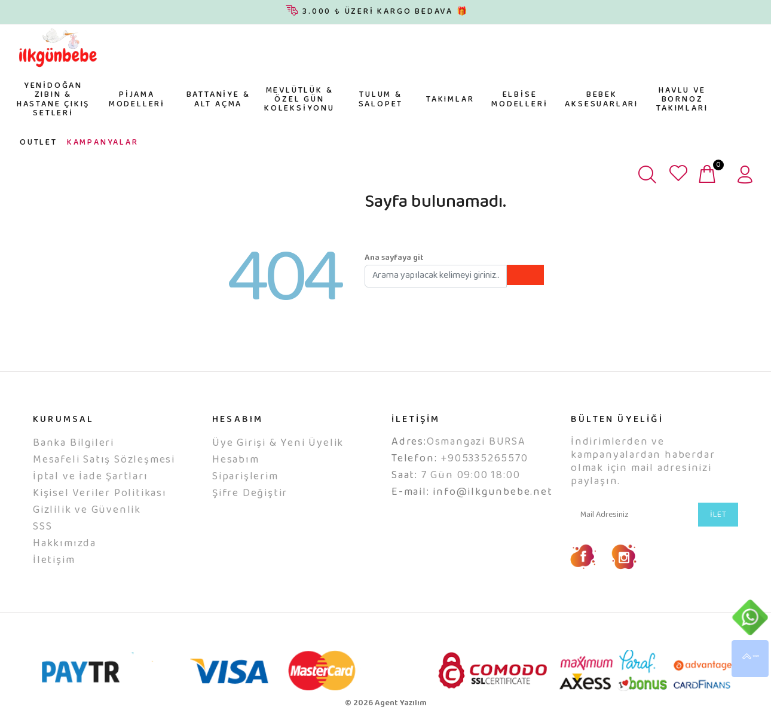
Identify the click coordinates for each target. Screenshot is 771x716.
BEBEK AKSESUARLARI (601, 99)
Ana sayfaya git (394, 258)
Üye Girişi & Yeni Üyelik (278, 443)
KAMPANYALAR (103, 143)
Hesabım (235, 460)
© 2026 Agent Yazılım (386, 703)
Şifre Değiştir (249, 493)
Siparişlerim (245, 477)
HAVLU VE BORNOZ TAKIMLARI (682, 100)
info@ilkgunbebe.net (492, 492)
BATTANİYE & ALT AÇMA (218, 99)
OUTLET (38, 143)
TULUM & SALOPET (381, 99)
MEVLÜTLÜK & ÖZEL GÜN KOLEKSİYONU (299, 100)
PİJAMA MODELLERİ (137, 99)
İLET (718, 515)
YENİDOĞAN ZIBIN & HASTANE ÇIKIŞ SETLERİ (53, 100)
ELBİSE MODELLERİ (519, 99)
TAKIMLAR (450, 100)
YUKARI (750, 658)
